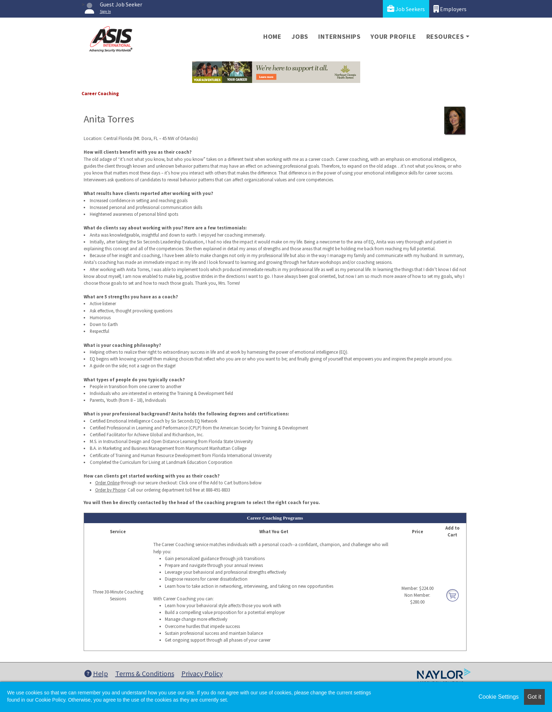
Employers (450, 8)
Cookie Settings (498, 697)
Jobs (300, 36)
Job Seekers (406, 8)
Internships (339, 36)
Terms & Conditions (144, 673)
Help (96, 673)
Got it (534, 697)
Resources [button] (445, 36)
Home (272, 36)
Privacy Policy (202, 673)
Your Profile (393, 36)
